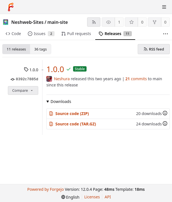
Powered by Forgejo (45, 189)
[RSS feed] (93, 22)
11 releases (16, 49)
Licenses (92, 196)
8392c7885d (24, 79)
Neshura (62, 78)
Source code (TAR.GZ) (72, 124)
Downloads (61, 101)
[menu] (70, 197)
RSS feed (153, 49)
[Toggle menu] (164, 7)
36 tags (40, 49)
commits (136, 78)
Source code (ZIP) (69, 113)
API (108, 196)
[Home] (11, 7)
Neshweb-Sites (27, 22)
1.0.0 (31, 69)
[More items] (165, 34)
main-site (57, 22)
